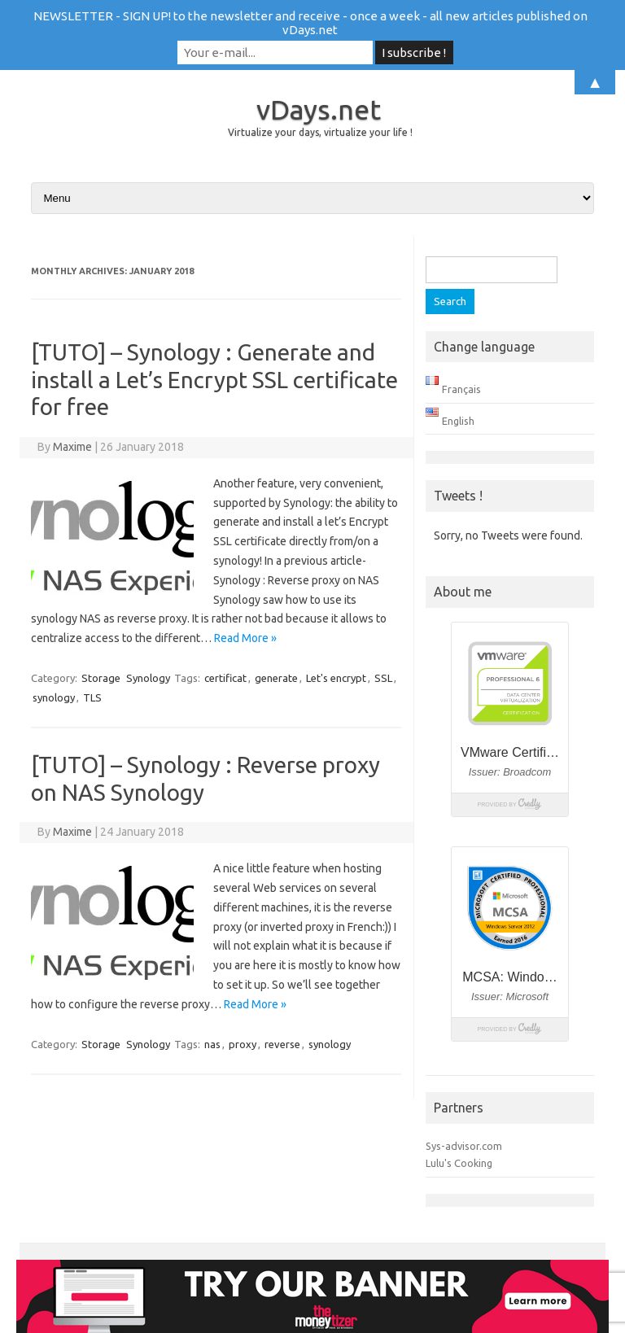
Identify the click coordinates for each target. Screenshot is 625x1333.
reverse (282, 1044)
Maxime (72, 446)
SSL (383, 678)
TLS (92, 697)
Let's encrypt (336, 678)
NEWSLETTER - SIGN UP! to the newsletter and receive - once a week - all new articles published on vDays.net (310, 23)
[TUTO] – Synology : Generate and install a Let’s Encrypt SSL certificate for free (214, 379)
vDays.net (318, 109)
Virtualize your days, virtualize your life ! (320, 132)
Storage (100, 678)
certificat (225, 678)
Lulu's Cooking (459, 1163)
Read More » (245, 638)
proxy (242, 1044)
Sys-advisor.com (464, 1146)
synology (54, 697)
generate (276, 678)
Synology (148, 678)
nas (212, 1044)
